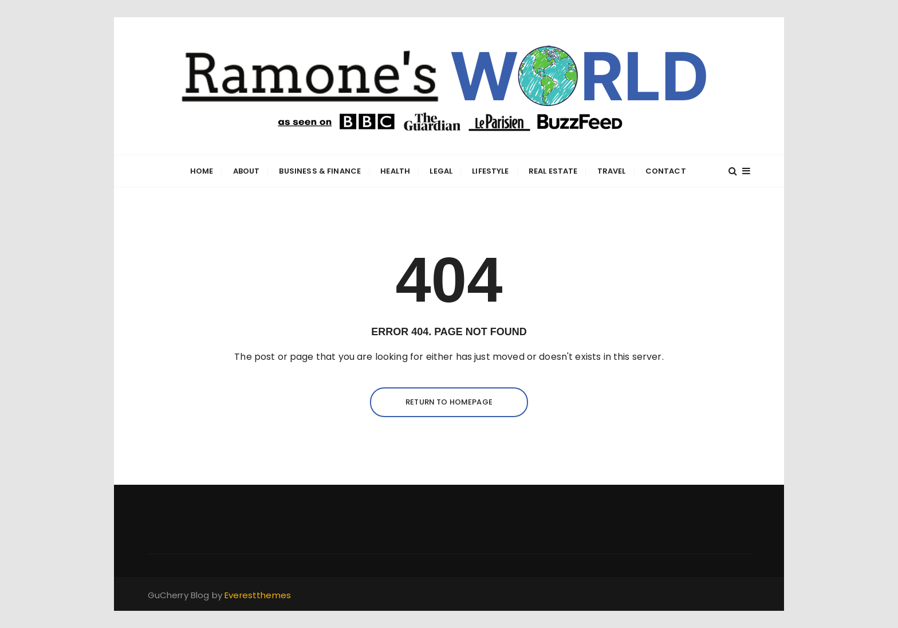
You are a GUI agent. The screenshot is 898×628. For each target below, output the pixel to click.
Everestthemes (257, 595)
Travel (611, 171)
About (246, 171)
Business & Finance (320, 171)
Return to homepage (449, 402)
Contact (665, 171)
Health (395, 171)
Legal (441, 171)
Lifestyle (490, 171)
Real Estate (553, 171)
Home (202, 171)
